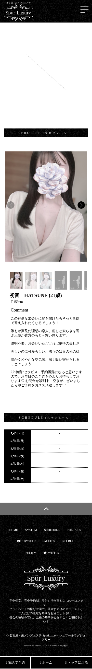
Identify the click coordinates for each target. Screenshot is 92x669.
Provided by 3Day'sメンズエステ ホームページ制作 (46, 646)
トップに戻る (76, 662)
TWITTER (51, 553)
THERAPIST (75, 530)
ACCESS (49, 541)
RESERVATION (27, 541)
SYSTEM (31, 530)
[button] (81, 205)
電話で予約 (15, 662)
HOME (13, 530)
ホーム (46, 662)
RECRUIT (68, 541)
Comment (19, 310)
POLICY (31, 553)
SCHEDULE (52, 530)
